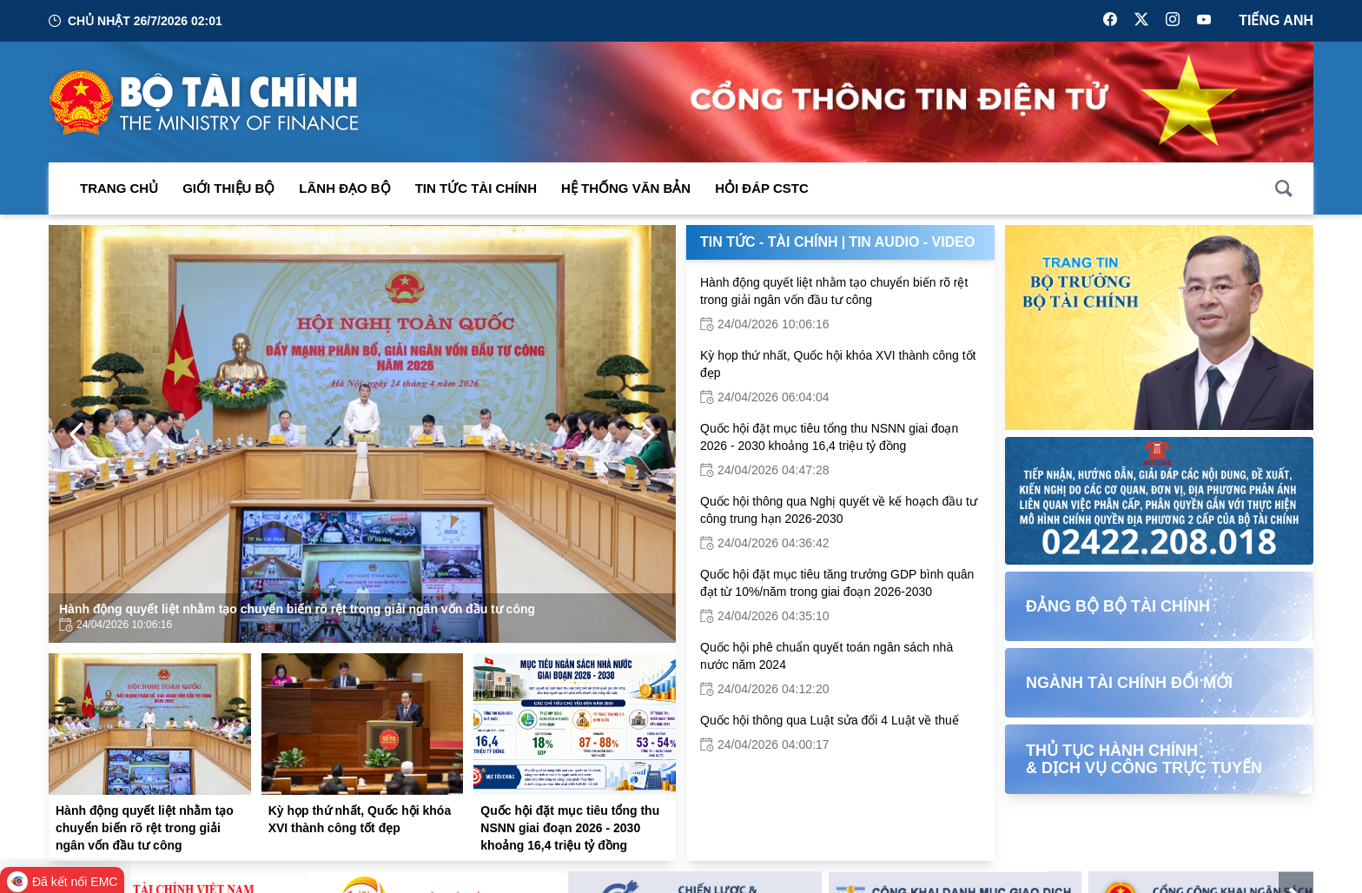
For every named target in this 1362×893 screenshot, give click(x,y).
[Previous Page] (76, 434)
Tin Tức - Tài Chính (769, 242)
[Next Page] (648, 434)
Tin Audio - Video (912, 242)
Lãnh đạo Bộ (344, 188)
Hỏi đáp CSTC (762, 188)
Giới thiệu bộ (228, 188)
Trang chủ (119, 188)
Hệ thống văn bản (626, 188)
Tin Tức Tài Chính (476, 188)
